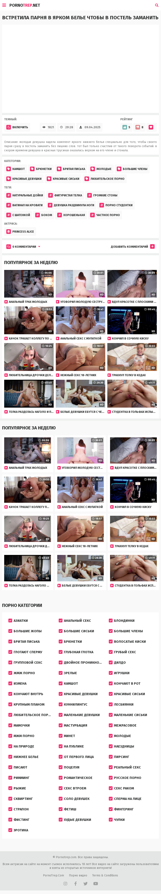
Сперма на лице (125, 799)
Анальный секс (75, 621)
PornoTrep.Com (53, 875)
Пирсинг (119, 757)
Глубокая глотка (76, 652)
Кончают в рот (124, 683)
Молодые (101, 169)
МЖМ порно (21, 736)
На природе (21, 746)
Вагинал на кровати (24, 205)
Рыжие (17, 788)
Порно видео (78, 875)
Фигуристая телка (65, 195)
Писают (17, 767)
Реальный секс (125, 767)
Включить (17, 127)
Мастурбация (73, 725)
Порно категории (22, 605)
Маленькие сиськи (128, 715)
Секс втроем (72, 788)
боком (43, 215)
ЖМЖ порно (21, 673)
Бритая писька (71, 169)
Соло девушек (74, 799)
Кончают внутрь (25, 694)
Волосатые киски (127, 642)
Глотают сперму (25, 652)
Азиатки (18, 621)
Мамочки (19, 725)
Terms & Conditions (105, 875)
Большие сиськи (76, 631)
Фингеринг (121, 809)
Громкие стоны (102, 195)
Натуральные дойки (24, 195)
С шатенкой (18, 215)
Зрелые (68, 673)
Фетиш (67, 809)
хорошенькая (71, 215)
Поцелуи (69, 767)
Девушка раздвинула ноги (71, 205)
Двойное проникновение (82, 663)
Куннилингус (73, 704)
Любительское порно (104, 178)
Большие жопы (25, 631)
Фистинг (18, 820)
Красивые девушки (24, 178)
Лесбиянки (121, 704)
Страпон (18, 809)
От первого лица (76, 757)
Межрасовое (122, 725)
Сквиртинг (20, 799)
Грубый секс (122, 652)
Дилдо (117, 663)
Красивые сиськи (63, 178)
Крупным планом (26, 704)
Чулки (117, 820)
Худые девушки (75, 820)
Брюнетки (41, 169)
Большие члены (132, 169)
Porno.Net (24, 5)
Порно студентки (115, 205)
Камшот (15, 169)
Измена (17, 683)
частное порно (105, 215)
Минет (67, 736)
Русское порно (125, 778)
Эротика (18, 830)
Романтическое (75, 778)
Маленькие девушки (79, 715)
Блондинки (122, 621)
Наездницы (121, 746)
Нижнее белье (23, 757)
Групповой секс (25, 663)
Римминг (18, 778)
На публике (71, 746)
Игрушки (119, 673)
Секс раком (121, 788)
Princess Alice (20, 231)
